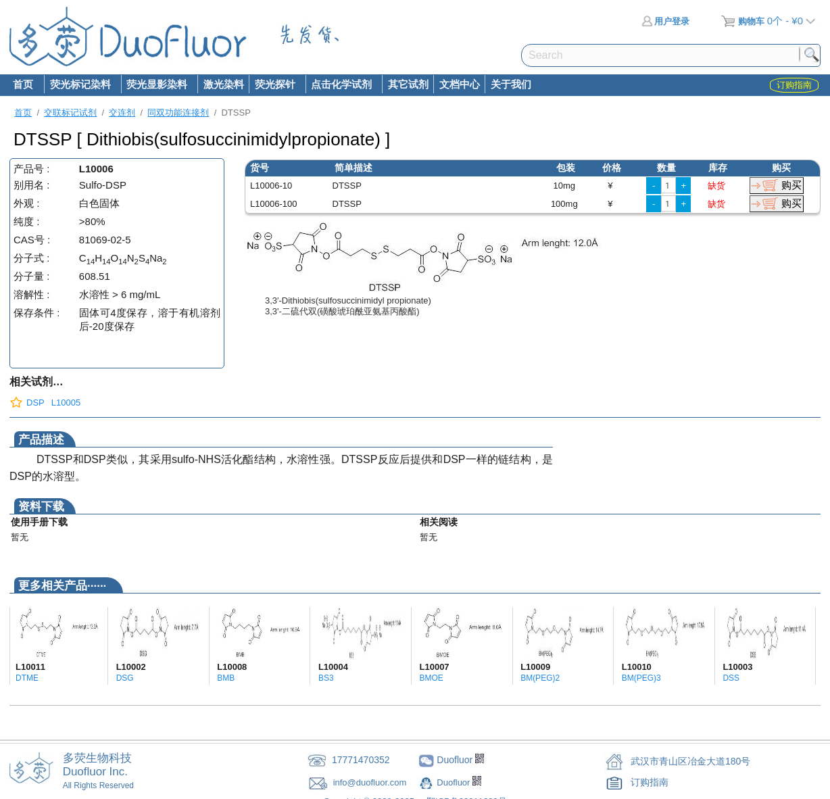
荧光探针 (274, 85)
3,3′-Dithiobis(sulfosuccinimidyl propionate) (348, 300)
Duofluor (454, 782)
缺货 (716, 185)
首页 (23, 84)
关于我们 (511, 84)
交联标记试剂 (70, 112)
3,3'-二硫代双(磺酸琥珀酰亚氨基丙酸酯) (342, 311)
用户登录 (665, 21)
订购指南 (649, 782)
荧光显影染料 (157, 85)
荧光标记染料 (80, 85)
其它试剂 (408, 84)
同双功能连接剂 (178, 112)
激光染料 (223, 84)
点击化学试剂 (341, 85)
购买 (791, 185)
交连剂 (122, 112)
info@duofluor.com (371, 782)
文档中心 (459, 84)
